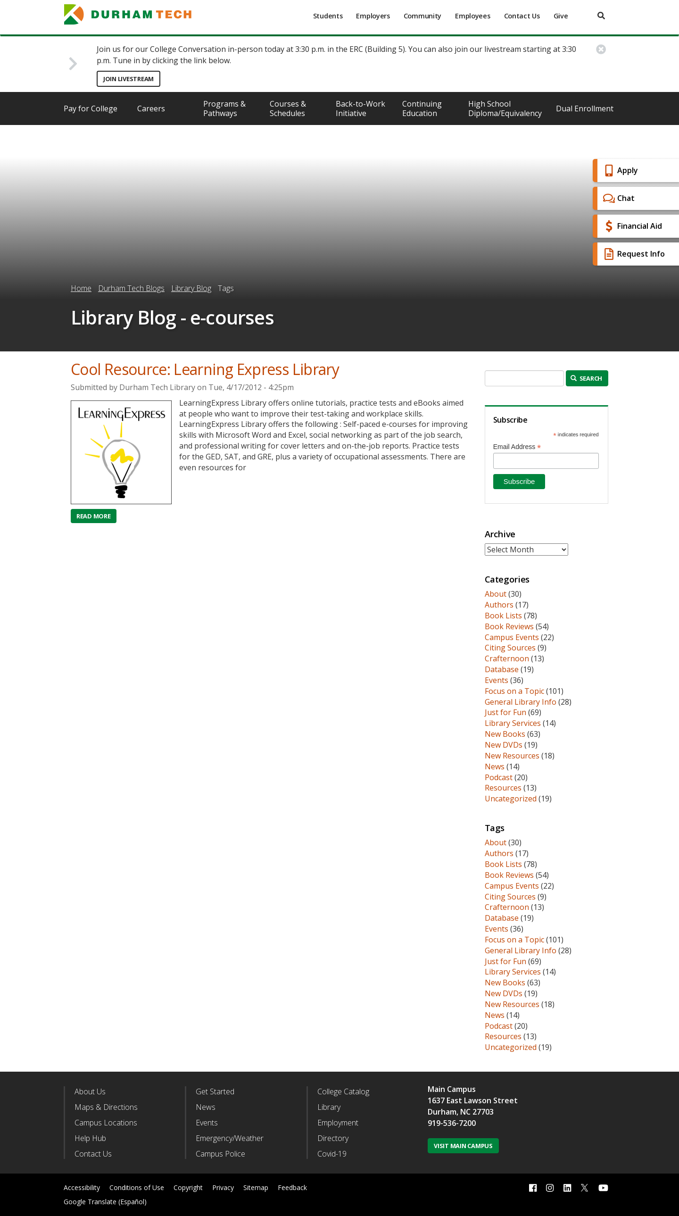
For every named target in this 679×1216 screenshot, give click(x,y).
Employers (372, 15)
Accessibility (82, 1187)
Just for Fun (505, 712)
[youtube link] (603, 1188)
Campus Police (220, 1154)
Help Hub (90, 1138)
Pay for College (90, 108)
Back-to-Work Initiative (360, 108)
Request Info (633, 254)
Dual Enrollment (584, 108)
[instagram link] (549, 1188)
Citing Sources (510, 647)
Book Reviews (509, 626)
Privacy (223, 1187)
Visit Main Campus (463, 1145)
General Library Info (520, 702)
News (495, 766)
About (495, 594)
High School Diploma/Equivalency (505, 108)
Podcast (499, 777)
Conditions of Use (136, 1187)
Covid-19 (332, 1154)
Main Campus (452, 1089)
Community (422, 15)
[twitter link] (585, 1187)
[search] (601, 15)
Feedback (292, 1187)
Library (328, 1107)
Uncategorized (511, 798)
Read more (96, 516)
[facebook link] (532, 1188)
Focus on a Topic (514, 691)
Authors (499, 605)
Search (586, 378)
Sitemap (255, 1187)
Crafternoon (507, 658)
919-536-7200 (452, 1123)
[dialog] (650, 1187)
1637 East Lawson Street (473, 1100)
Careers (151, 108)
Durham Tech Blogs (131, 288)
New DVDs (503, 745)
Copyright (188, 1187)
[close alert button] (601, 49)
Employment (337, 1122)
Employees (472, 15)
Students (328, 15)
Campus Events (512, 637)
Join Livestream (128, 79)
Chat (618, 198)
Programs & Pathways (224, 108)
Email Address (517, 446)
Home (81, 288)
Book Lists (503, 615)
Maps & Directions (106, 1107)
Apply (619, 170)
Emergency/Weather (230, 1138)
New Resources (512, 755)
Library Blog (191, 288)
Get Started (215, 1091)
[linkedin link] (567, 1188)
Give (561, 15)
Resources (503, 788)
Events (496, 680)
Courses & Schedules (288, 108)
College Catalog (343, 1091)
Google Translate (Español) (105, 1201)
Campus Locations (106, 1122)
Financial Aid (631, 226)
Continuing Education (422, 108)
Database (502, 669)
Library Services (513, 723)
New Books (505, 734)
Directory (332, 1138)
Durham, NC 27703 (461, 1112)
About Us (90, 1091)
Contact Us (522, 15)
